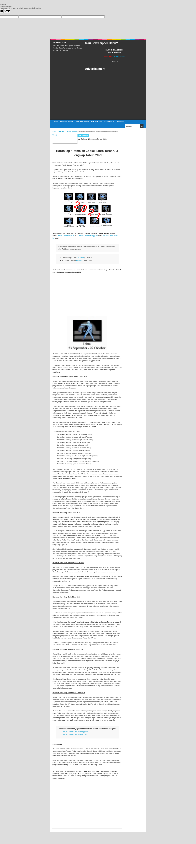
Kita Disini (80, 258)
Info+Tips (120, 122)
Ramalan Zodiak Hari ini (65, 236)
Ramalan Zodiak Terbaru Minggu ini (75, 732)
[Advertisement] (114, 95)
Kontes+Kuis (109, 122)
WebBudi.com (59, 42)
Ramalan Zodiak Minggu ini (88, 236)
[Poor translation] (7, 11)
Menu (56, 122)
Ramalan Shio (96, 122)
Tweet (54, 135)
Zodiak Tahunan (82, 135)
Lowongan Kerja (67, 122)
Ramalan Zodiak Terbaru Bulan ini (74, 735)
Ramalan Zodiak (82, 122)
